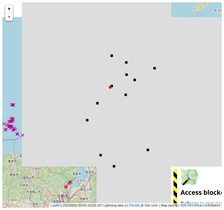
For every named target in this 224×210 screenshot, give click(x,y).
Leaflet (55, 205)
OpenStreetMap (191, 205)
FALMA (134, 205)
